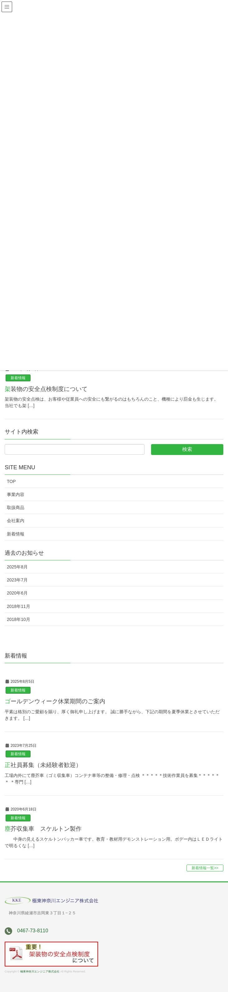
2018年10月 (18, 619)
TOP (11, 481)
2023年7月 (17, 579)
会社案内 (15, 520)
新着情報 (18, 378)
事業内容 (15, 494)
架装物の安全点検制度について (46, 389)
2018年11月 (18, 606)
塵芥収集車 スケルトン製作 (43, 828)
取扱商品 (15, 507)
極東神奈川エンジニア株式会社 (39, 971)
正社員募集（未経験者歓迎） (43, 765)
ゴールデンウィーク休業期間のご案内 (55, 701)
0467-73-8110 (32, 930)
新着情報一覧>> (205, 868)
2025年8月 (17, 566)
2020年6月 (17, 592)
